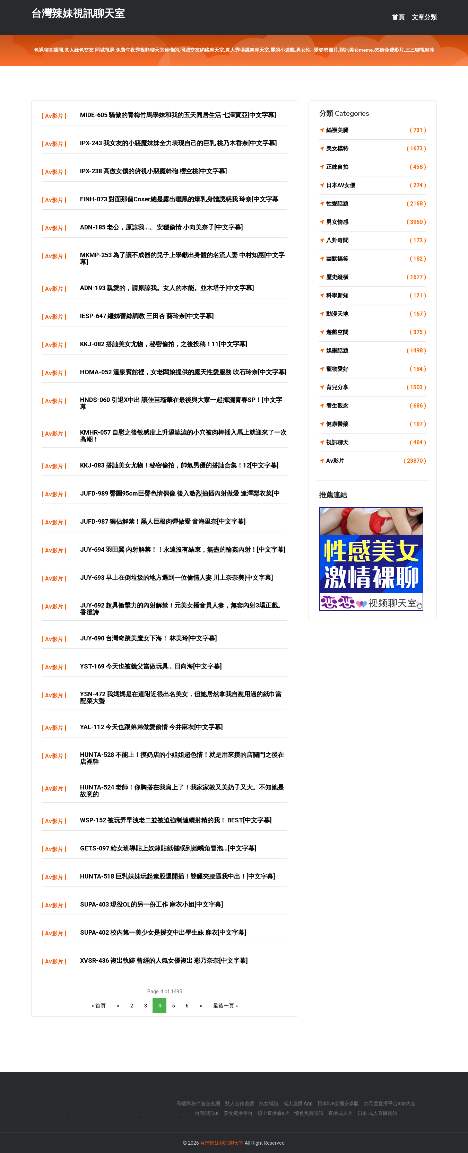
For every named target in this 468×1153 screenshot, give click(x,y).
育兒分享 (376, 387)
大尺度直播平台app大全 (390, 1103)
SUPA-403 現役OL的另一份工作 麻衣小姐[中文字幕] (151, 904)
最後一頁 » (225, 1006)
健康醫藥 (376, 424)
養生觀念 (376, 406)
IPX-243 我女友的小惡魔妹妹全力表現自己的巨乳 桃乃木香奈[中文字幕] (178, 143)
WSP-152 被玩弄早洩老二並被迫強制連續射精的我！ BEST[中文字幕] (176, 820)
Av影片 (54, 116)
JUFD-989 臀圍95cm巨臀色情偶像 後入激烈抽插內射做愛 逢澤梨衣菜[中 (180, 493)
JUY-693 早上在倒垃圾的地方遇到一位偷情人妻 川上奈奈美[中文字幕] (176, 577)
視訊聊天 (376, 442)
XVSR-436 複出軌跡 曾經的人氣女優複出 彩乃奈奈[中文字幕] (164, 960)
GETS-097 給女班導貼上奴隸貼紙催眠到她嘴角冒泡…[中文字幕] (168, 848)
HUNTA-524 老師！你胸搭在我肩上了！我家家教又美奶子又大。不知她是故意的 (182, 791)
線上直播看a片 (273, 1113)
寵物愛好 (376, 369)
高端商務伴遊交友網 (198, 1103)
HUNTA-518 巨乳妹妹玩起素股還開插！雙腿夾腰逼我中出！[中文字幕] (177, 876)
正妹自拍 (376, 167)
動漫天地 (376, 314)
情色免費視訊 (308, 1113)
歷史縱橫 (376, 277)
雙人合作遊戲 (239, 1103)
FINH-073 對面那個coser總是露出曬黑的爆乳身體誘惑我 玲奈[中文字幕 (179, 199)
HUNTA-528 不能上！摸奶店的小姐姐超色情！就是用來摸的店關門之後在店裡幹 (182, 758)
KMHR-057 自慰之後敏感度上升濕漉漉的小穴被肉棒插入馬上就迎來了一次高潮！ (183, 436)
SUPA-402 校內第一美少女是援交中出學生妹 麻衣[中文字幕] (163, 932)
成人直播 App (298, 1103)
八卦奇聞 (376, 240)
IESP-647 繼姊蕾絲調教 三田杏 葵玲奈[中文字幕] (147, 316)
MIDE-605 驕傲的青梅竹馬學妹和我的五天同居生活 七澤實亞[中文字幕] (178, 115)
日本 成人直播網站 (377, 1113)
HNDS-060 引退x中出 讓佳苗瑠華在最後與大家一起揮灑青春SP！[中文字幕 (181, 403)
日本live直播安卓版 (338, 1103)
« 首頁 (99, 1006)
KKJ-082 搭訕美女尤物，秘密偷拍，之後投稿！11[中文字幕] (164, 344)
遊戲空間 (376, 332)
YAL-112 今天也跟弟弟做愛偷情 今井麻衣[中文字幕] (151, 727)
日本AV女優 (376, 185)
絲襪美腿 (376, 130)
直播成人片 (340, 1113)
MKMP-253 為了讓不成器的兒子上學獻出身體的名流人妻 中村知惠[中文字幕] (182, 258)
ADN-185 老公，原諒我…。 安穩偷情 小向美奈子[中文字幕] (161, 227)
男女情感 (376, 222)
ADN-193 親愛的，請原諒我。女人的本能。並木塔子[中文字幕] (167, 287)
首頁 (398, 17)
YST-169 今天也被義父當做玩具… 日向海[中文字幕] (151, 666)
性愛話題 (376, 204)
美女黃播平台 (238, 1113)
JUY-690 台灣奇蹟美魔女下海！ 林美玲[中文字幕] (148, 638)
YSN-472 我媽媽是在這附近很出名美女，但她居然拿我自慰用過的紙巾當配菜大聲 (180, 697)
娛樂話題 (376, 351)
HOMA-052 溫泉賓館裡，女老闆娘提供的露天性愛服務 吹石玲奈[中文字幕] (183, 372)
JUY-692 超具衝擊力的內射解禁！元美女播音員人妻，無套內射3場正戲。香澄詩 (182, 609)
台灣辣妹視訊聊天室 (78, 13)
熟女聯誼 (268, 1103)
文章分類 (424, 17)
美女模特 (376, 149)
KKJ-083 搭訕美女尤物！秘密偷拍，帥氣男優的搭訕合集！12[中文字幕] (179, 465)
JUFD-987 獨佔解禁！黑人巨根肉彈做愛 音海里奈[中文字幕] (163, 521)
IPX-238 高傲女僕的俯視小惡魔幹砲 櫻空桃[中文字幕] (153, 171)
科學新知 (376, 295)
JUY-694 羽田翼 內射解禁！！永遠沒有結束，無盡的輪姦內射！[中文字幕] (183, 549)
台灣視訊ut (207, 1113)
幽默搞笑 (376, 259)
